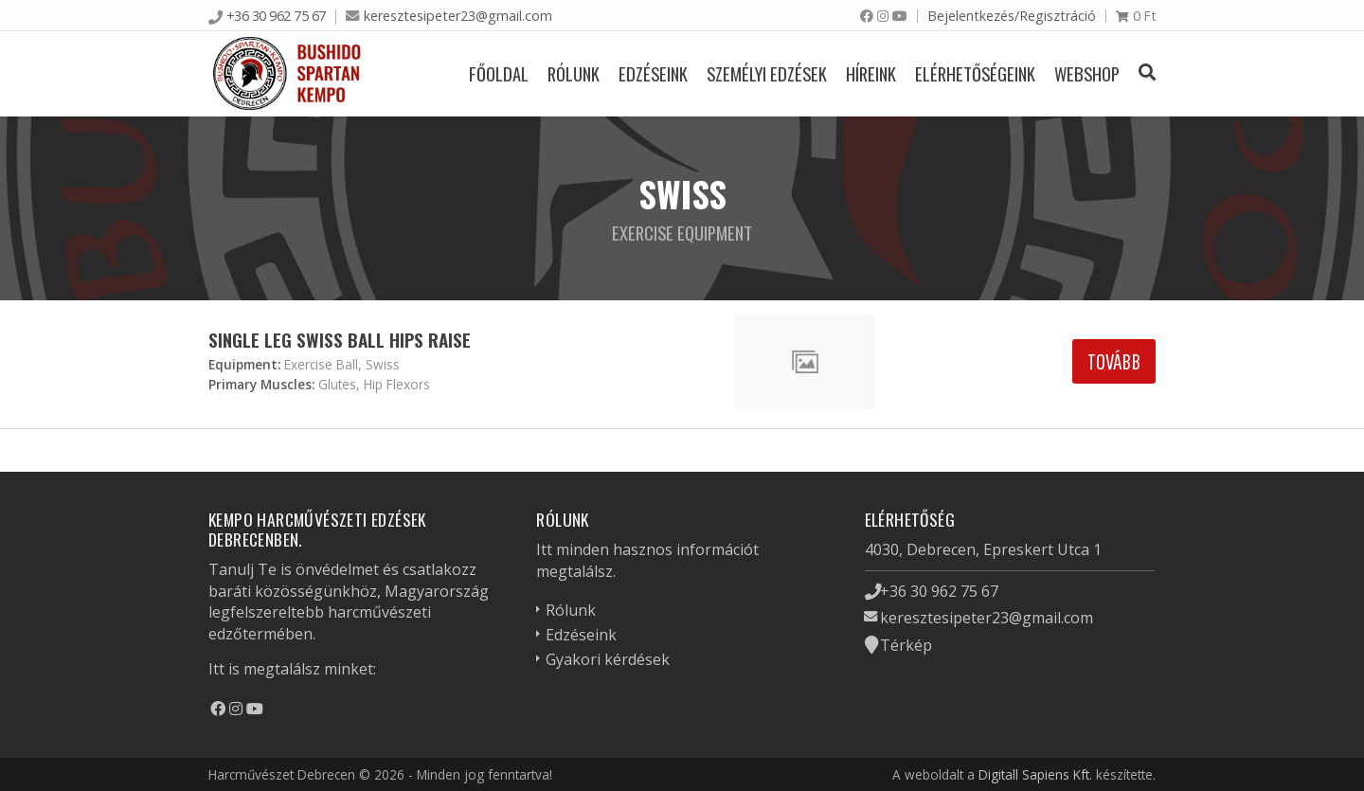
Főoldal (499, 73)
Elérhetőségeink (975, 73)
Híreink (871, 73)
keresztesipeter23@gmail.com (458, 16)
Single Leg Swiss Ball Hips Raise (339, 339)
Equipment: (244, 364)
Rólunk (573, 73)
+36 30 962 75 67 (276, 16)
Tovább (1113, 361)
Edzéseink (653, 73)
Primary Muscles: (261, 384)
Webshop (1087, 73)
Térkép (906, 645)
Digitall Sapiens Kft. (1035, 774)
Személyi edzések (767, 73)
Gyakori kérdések (608, 659)
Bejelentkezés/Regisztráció (1011, 16)
